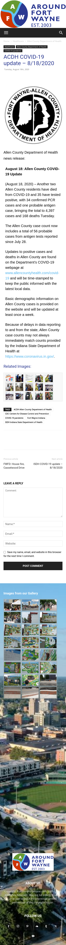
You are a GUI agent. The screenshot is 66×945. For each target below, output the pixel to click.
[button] (6, 33)
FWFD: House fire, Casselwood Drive (14, 465)
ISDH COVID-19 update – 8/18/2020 (47, 465)
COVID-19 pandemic (13, 50)
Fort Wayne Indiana (36, 418)
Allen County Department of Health (44, 41)
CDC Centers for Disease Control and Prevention (27, 413)
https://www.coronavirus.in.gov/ (29, 356)
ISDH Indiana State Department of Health (23, 422)
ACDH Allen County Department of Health (33, 409)
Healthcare (18, 41)
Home (7, 41)
